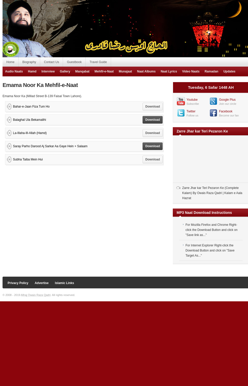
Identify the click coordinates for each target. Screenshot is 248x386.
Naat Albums (146, 71)
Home (10, 62)
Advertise (42, 283)
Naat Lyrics (169, 71)
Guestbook (74, 62)
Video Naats (190, 71)
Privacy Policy (18, 283)
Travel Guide (98, 62)
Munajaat (125, 71)
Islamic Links (64, 283)
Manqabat (82, 71)
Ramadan (211, 71)
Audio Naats (14, 71)
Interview (48, 71)
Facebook (225, 111)
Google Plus (227, 99)
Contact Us (51, 62)
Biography (29, 62)
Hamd (32, 71)
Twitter (191, 111)
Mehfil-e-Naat (104, 71)
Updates (229, 71)
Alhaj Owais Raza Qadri (36, 294)
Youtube (192, 99)
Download (152, 106)
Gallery (65, 71)
